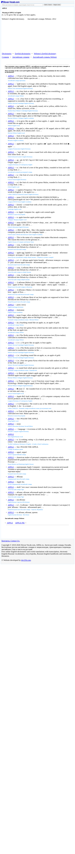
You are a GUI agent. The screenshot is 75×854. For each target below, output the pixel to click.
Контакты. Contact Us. (11, 541)
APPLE (11, 76)
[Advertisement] (30, 36)
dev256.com (26, 560)
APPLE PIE (20, 523)
